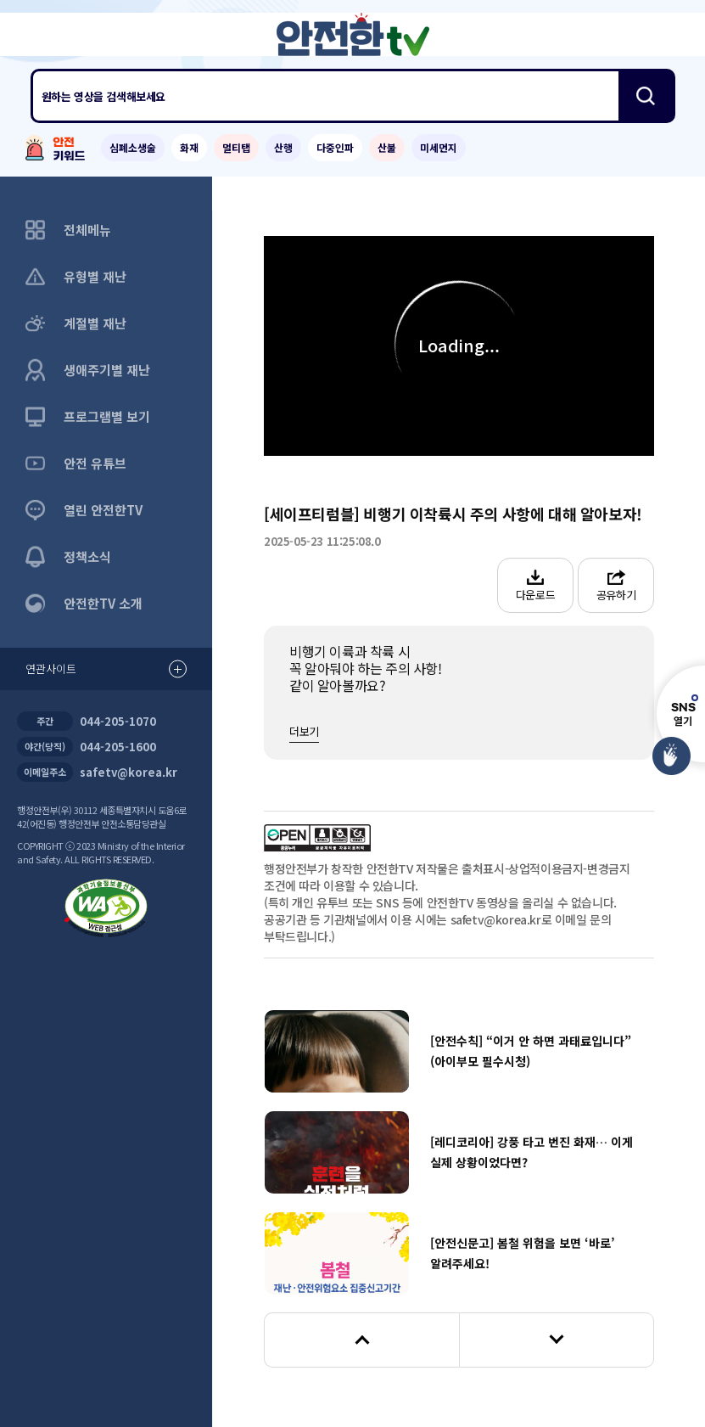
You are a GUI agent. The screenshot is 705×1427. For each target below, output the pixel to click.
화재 (189, 147)
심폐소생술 (132, 147)
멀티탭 (236, 147)
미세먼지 (438, 147)
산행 (283, 147)
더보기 (304, 731)
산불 (387, 147)
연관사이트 (106, 669)
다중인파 (335, 147)
